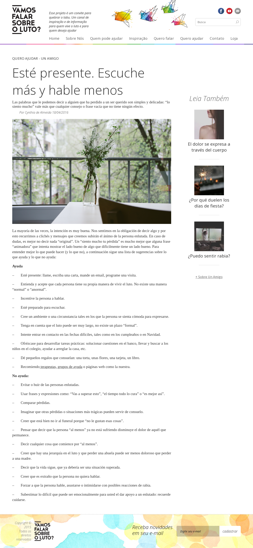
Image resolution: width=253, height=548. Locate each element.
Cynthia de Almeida (38, 112)
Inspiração (138, 38)
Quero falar (164, 38)
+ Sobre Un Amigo (209, 277)
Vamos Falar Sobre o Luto (26, 19)
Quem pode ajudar (106, 38)
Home (54, 38)
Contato (217, 38)
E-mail (237, 11)
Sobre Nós (75, 38)
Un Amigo (50, 58)
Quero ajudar (191, 38)
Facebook (221, 11)
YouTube (229, 11)
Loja (234, 38)
